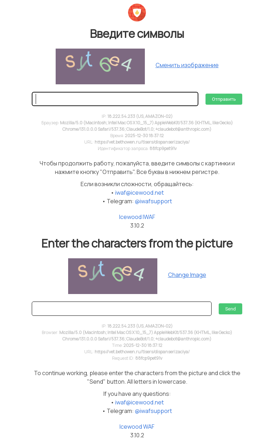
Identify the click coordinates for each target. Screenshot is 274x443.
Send (230, 309)
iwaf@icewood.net (139, 192)
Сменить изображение (187, 65)
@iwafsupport (153, 201)
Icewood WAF (137, 426)
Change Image (187, 275)
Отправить (224, 99)
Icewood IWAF (137, 217)
